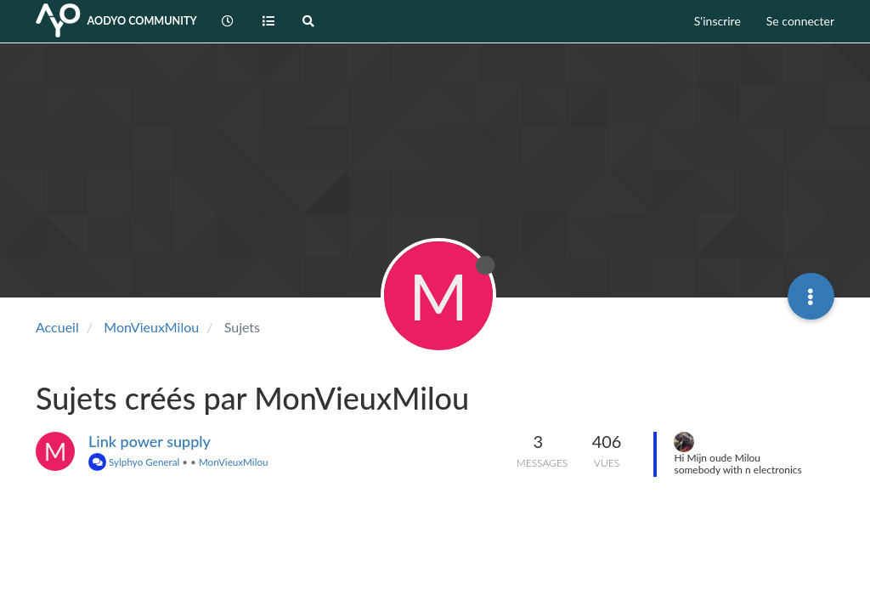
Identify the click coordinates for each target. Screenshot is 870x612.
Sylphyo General (133, 462)
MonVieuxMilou (233, 462)
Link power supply (149, 441)
